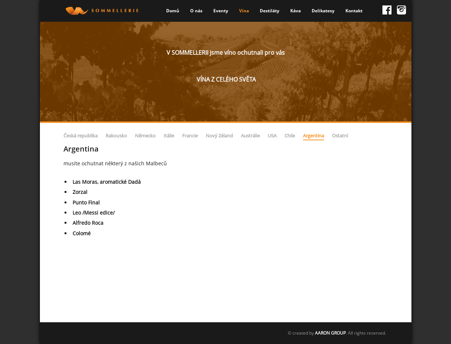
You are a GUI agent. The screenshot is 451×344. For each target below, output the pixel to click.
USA (272, 135)
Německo (145, 135)
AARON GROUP (330, 333)
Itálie (169, 135)
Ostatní (340, 135)
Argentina (313, 135)
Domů (172, 11)
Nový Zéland (219, 135)
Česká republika (80, 135)
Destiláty (269, 11)
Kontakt (353, 11)
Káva (295, 11)
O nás (196, 11)
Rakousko (116, 135)
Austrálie (250, 135)
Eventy (220, 11)
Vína (244, 11)
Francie (190, 135)
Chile (289, 135)
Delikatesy (323, 11)
